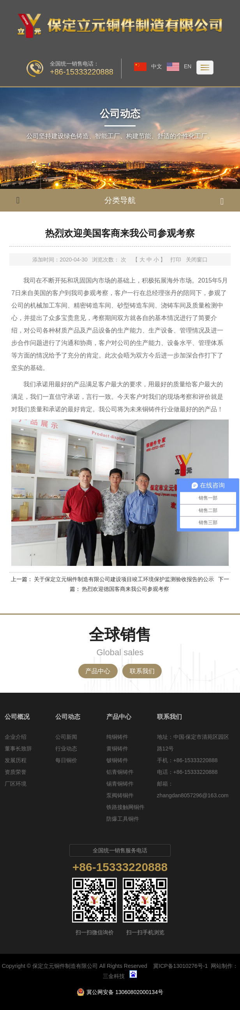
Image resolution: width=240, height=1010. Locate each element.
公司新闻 (66, 737)
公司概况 (17, 716)
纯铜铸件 (117, 737)
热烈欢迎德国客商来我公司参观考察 (125, 589)
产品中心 (97, 671)
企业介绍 (15, 737)
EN (179, 66)
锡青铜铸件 (120, 784)
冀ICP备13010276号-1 (180, 966)
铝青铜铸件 (120, 772)
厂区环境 (15, 784)
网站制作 (222, 966)
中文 (148, 66)
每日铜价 (66, 760)
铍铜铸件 (117, 760)
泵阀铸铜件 (120, 795)
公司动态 (67, 716)
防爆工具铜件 (122, 819)
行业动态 (66, 748)
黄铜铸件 (117, 748)
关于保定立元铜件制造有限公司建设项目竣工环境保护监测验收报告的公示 (124, 579)
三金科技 (114, 976)
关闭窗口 (197, 259)
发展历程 (15, 760)
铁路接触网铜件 (125, 807)
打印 (175, 259)
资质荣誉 (15, 772)
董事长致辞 (18, 748)
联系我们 (142, 671)
